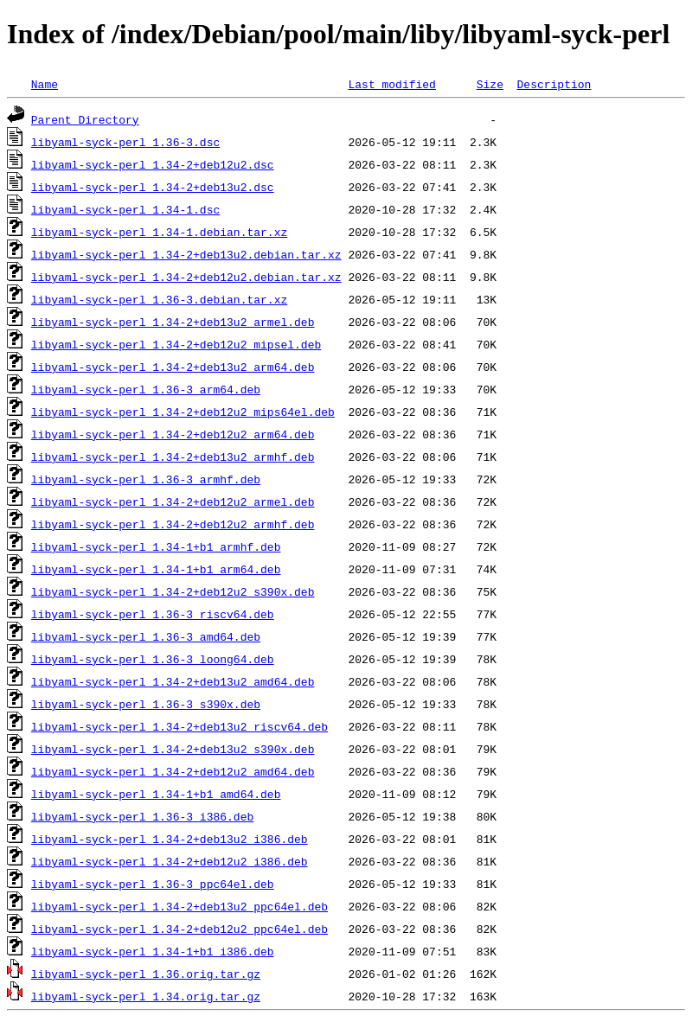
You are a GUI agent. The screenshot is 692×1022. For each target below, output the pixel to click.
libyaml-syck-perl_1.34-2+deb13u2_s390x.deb (173, 749)
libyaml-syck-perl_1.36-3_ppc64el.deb (152, 883)
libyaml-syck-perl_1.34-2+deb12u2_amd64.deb (173, 771)
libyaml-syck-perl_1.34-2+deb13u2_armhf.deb (173, 456)
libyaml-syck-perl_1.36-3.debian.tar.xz (159, 299)
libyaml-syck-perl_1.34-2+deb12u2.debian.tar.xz (186, 276)
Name (44, 84)
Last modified (391, 84)
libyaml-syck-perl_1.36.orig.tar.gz (145, 973)
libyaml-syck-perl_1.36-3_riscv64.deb (152, 614)
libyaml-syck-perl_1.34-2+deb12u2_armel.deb (173, 501)
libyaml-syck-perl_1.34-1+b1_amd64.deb (156, 794)
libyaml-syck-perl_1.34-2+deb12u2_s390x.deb (173, 591)
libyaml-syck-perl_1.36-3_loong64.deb (152, 659)
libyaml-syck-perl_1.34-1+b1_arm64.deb (156, 569)
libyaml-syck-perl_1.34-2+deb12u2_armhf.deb (173, 524)
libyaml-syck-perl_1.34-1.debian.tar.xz (159, 232)
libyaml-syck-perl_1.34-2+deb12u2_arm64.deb (173, 434)
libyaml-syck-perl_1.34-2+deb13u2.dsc (152, 187)
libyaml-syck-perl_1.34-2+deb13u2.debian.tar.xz (186, 254)
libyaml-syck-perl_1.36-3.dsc (125, 142)
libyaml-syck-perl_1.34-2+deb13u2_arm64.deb (173, 366)
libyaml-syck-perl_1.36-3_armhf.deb (145, 479)
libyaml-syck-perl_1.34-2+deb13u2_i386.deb (169, 838)
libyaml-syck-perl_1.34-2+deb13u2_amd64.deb (173, 681)
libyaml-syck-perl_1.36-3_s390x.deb (145, 704)
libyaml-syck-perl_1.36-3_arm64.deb (145, 389)
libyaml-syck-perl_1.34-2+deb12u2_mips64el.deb (183, 411)
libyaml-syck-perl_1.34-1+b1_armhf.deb (156, 546)
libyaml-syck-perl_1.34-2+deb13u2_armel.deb (173, 321)
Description (553, 84)
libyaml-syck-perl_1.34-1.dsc (125, 209)
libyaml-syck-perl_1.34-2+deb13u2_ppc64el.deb (179, 906)
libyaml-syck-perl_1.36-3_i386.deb (142, 816)
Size (490, 84)
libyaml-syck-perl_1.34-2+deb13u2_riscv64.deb (179, 726)
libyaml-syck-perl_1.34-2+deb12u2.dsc (152, 164)
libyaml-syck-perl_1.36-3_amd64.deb (145, 636)
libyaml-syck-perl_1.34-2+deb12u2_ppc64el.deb (179, 928)
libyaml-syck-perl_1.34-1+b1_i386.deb (152, 951)
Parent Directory (85, 119)
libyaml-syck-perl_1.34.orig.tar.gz (145, 996)
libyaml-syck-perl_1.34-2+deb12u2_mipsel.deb (176, 344)
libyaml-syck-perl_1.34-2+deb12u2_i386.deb (169, 861)
